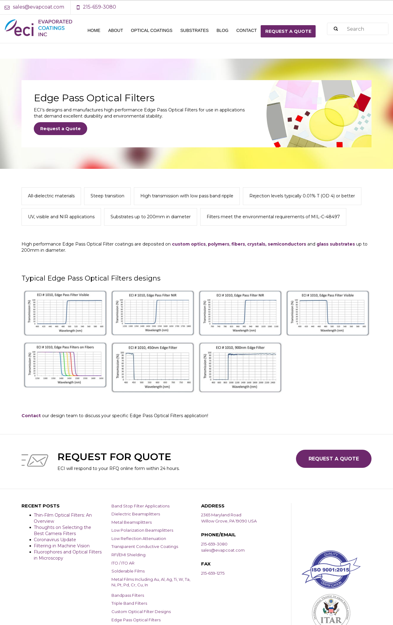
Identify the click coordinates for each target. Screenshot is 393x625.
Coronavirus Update (55, 539)
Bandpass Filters (127, 595)
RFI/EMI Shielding (128, 554)
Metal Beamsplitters (131, 522)
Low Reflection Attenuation (138, 538)
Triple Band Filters (129, 603)
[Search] (335, 29)
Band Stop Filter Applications (140, 505)
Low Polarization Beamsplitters (142, 530)
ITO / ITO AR (122, 563)
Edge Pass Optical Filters (136, 619)
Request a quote (288, 31)
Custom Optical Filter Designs (141, 611)
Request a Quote (60, 128)
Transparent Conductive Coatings (144, 546)
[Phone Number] (96, 7)
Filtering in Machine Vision (62, 546)
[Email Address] (37, 7)
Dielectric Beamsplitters (135, 513)
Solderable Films (128, 571)
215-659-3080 (214, 544)
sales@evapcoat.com (223, 550)
